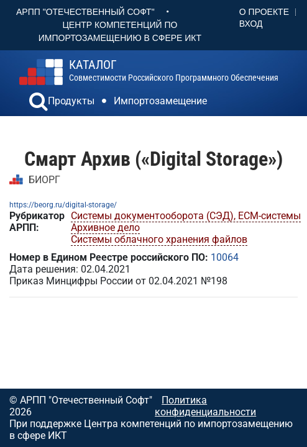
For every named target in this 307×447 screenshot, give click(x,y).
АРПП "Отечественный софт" (85, 12)
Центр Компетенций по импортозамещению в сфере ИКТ (120, 31)
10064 (225, 257)
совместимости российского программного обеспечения (173, 70)
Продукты (71, 101)
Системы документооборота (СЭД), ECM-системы (186, 216)
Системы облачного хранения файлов (159, 239)
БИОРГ (44, 180)
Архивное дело (105, 227)
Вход (251, 24)
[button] (38, 103)
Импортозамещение (160, 101)
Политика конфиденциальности (205, 406)
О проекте (264, 12)
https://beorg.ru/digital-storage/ (63, 205)
